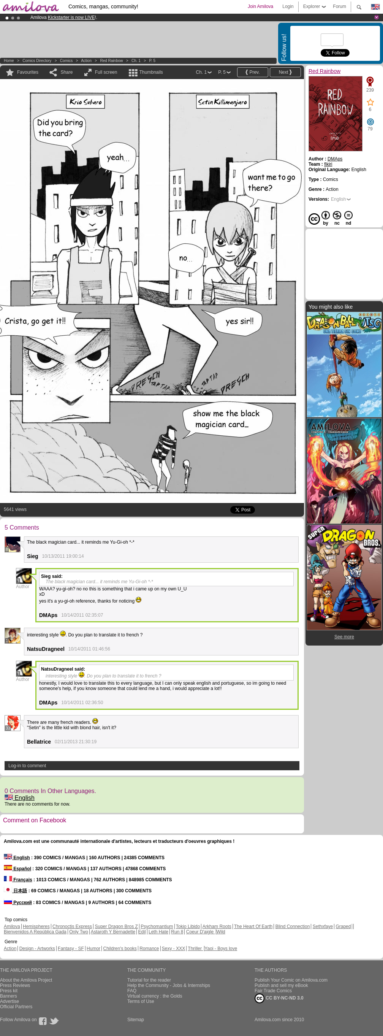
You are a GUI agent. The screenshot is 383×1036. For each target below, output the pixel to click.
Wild (220, 931)
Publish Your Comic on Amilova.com (291, 980)
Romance (149, 948)
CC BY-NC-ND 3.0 (279, 998)
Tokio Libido (188, 926)
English (20, 798)
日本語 (15, 890)
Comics (66, 61)
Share (66, 72)
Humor (93, 948)
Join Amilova (260, 6)
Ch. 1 (136, 61)
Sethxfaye (323, 926)
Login (287, 6)
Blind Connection (292, 926)
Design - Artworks (37, 948)
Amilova (12, 926)
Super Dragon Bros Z (116, 926)
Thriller (195, 948)
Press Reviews (15, 985)
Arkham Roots (217, 926)
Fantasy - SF (71, 948)
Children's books (119, 948)
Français (18, 879)
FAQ (131, 990)
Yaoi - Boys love (220, 948)
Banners (8, 996)
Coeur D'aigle (200, 931)
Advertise (9, 1001)
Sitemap (135, 1019)
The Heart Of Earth (253, 926)
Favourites (27, 72)
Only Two (78, 931)
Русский (18, 902)
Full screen (106, 72)
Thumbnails (151, 72)
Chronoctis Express (72, 926)
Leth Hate (158, 931)
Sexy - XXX (173, 948)
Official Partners (16, 1006)
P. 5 (152, 61)
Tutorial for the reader (149, 980)
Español (17, 868)
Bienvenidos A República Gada (35, 931)
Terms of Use (140, 1001)
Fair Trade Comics (273, 990)
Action (86, 61)
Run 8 (177, 931)
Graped (343, 926)
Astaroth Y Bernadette (113, 931)
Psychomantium (157, 926)
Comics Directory (36, 61)
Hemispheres (36, 926)
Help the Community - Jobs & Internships (168, 985)
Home (9, 61)
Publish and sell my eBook (281, 985)
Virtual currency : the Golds (154, 996)
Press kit (8, 990)
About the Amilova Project (26, 980)
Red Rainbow (111, 61)
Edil (142, 931)
